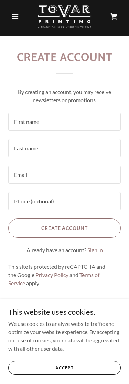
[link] (64, 16)
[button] (16, 16)
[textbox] (64, 122)
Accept (64, 367)
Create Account (64, 228)
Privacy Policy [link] (51, 274)
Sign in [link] (95, 250)
